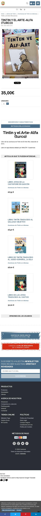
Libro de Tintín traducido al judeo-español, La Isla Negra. (20, 259)
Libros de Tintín (11, 14)
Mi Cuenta (4, 422)
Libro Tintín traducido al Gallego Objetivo (20, 221)
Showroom (4, 402)
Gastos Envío (5, 420)
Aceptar (19, 510)
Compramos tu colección (9, 404)
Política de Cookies (26, 427)
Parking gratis (5, 406)
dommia (23, 454)
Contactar (4, 410)
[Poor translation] (5, 480)
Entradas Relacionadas (20, 126)
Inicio (2, 14)
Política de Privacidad (27, 418)
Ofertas (3, 394)
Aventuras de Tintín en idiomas (27, 14)
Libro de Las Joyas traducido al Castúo (18, 296)
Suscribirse (20, 376)
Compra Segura (25, 422)
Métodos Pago (5, 418)
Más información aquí (8, 510)
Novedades (4, 392)
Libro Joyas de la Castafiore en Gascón (18, 183)
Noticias (3, 408)
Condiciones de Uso (26, 425)
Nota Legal (23, 420)
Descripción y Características (20, 122)
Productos (4, 390)
